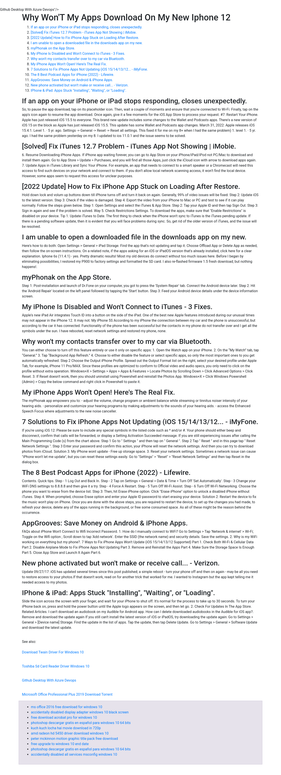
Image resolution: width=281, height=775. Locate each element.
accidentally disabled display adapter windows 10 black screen (80, 712)
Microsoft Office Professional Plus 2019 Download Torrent (67, 694)
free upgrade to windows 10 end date (60, 744)
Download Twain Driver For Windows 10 (53, 652)
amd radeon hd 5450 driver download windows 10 (69, 733)
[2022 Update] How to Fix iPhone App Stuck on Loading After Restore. (85, 38)
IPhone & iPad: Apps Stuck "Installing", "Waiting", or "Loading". (78, 90)
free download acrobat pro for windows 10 (64, 717)
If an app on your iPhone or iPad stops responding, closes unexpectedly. (86, 27)
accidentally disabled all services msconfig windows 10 (74, 754)
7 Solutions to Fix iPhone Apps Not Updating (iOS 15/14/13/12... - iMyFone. (89, 69)
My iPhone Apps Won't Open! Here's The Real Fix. (69, 64)
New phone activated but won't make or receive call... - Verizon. (79, 85)
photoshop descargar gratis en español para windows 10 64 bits (81, 723)
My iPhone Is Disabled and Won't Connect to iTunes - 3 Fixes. (78, 53)
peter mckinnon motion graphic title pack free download (74, 739)
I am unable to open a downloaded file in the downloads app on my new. (86, 43)
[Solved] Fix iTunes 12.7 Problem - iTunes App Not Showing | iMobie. (84, 32)
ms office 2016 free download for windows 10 (66, 707)
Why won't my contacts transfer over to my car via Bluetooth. (78, 59)
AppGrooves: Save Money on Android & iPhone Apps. (72, 80)
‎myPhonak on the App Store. (53, 48)
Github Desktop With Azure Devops (49, 680)
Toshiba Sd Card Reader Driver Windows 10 (55, 666)
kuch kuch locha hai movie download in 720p (66, 728)
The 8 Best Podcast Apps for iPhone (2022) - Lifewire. (72, 75)
